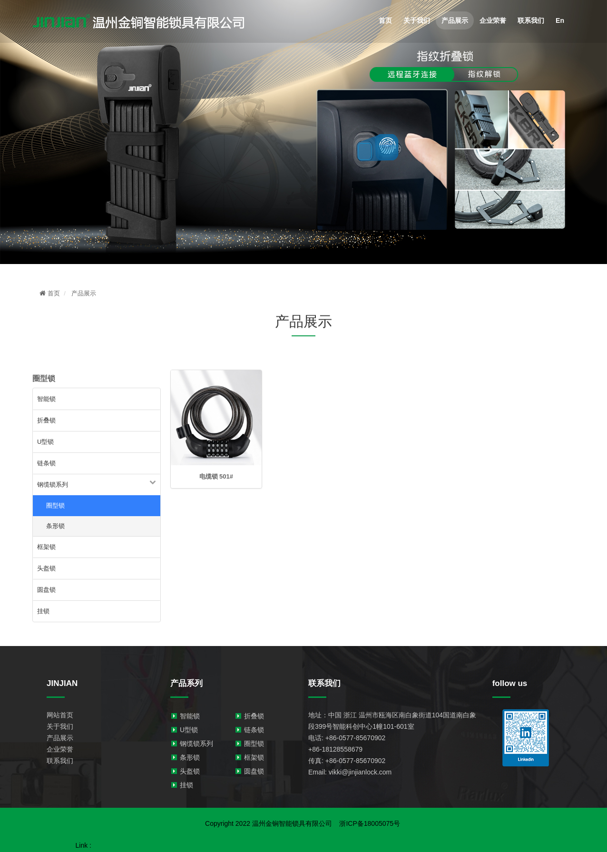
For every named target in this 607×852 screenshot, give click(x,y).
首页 (385, 20)
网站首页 (60, 715)
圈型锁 (55, 505)
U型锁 (45, 441)
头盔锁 (46, 568)
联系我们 (531, 20)
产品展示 (454, 20)
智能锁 (46, 398)
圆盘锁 (46, 589)
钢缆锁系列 (52, 484)
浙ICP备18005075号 (366, 823)
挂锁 (43, 611)
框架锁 (46, 546)
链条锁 (46, 463)
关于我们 (416, 20)
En (560, 20)
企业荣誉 (493, 20)
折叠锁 (46, 420)
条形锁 (55, 525)
